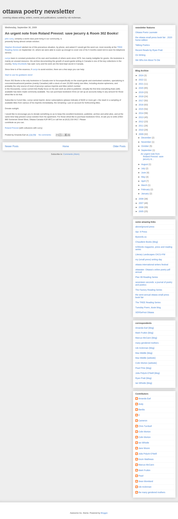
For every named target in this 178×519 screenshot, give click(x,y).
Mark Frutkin (144, 470)
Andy (140, 404)
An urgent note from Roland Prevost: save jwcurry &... (152, 156)
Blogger (104, 513)
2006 (141, 207)
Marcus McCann (146, 465)
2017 (141, 100)
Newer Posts (11, 146)
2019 (141, 92)
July (143, 168)
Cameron (142, 420)
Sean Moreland (145, 481)
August (144, 164)
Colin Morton (144, 431)
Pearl (140, 476)
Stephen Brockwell (13, 47)
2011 (141, 125)
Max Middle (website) (145, 358)
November (146, 142)
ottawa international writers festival (151, 264)
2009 (141, 134)
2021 (141, 84)
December (146, 137)
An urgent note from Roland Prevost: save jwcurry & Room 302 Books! (61, 33)
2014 (141, 113)
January (145, 193)
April (143, 181)
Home (66, 146)
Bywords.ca (140, 237)
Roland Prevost (12, 128)
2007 (141, 203)
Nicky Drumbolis (19, 64)
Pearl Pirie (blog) (143, 368)
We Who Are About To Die (147, 60)
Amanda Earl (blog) (144, 328)
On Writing (140, 55)
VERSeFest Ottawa (144, 312)
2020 (141, 88)
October (145, 146)
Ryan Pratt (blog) (143, 378)
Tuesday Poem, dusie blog (148, 307)
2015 (141, 109)
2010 (141, 130)
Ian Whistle (143, 442)
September (146, 150)
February (145, 189)
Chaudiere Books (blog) (146, 242)
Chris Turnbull (145, 426)
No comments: (45, 135)
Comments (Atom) (71, 154)
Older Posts (119, 146)
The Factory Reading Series (148, 290)
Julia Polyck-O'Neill (147, 453)
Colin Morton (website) (146, 363)
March (144, 185)
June (143, 172)
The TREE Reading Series (148, 302)
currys (7, 58)
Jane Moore (144, 448)
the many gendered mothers (151, 492)
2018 (141, 96)
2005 (141, 211)
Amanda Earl (144, 398)
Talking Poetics (142, 45)
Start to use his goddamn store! (19, 75)
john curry (9, 39)
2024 (141, 75)
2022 (141, 79)
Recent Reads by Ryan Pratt (149, 50)
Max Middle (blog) (143, 353)
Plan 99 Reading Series (146, 277)
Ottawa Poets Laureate (146, 32)
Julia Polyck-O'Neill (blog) (147, 373)
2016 (141, 104)
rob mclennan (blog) (145, 348)
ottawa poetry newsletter (38, 11)
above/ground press (144, 226)
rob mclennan (144, 487)
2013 (141, 117)
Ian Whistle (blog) (143, 383)
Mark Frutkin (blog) (144, 333)
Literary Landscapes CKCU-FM (150, 254)
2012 (141, 121)
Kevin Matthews (146, 459)
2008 (141, 199)
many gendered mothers (147, 343)
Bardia (141, 409)
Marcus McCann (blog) (146, 338)
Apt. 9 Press (141, 232)
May (143, 177)
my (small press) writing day (148, 259)
